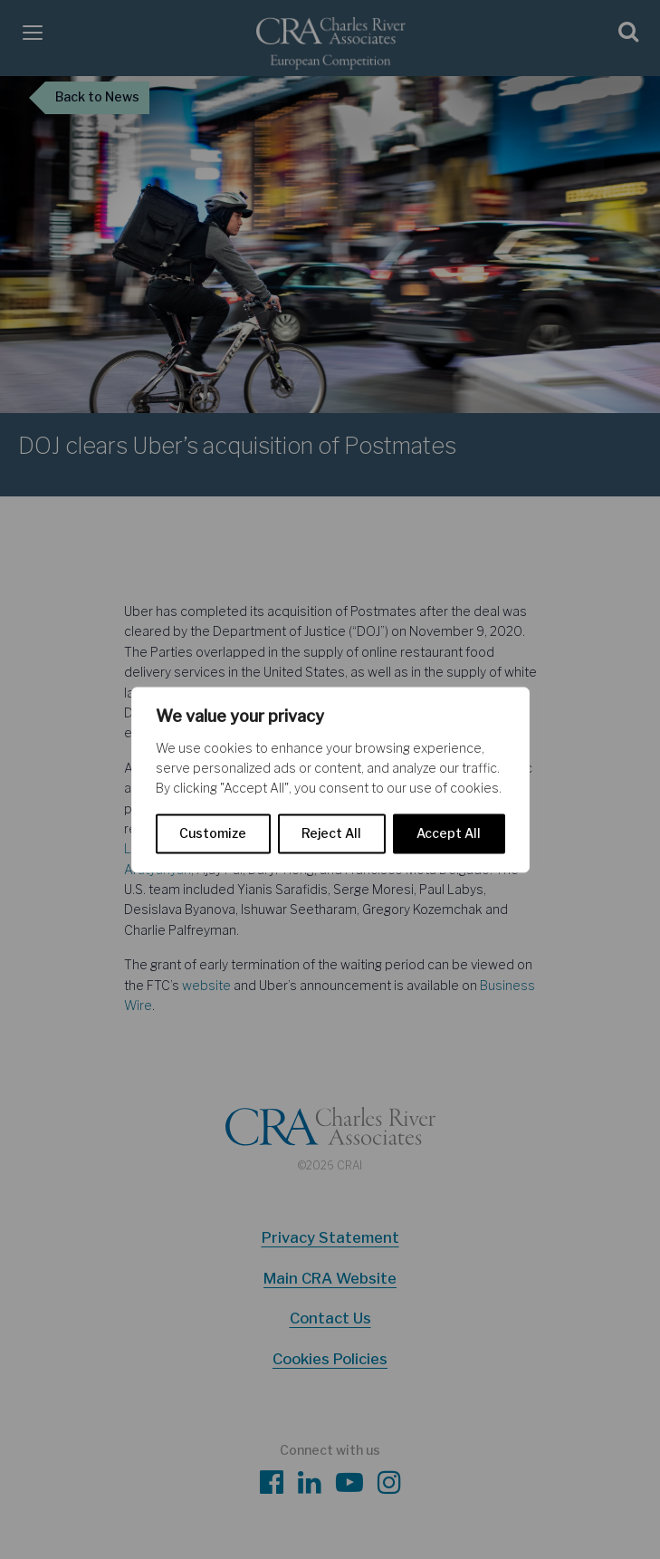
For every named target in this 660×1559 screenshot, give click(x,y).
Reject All (331, 833)
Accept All (448, 833)
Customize (212, 833)
